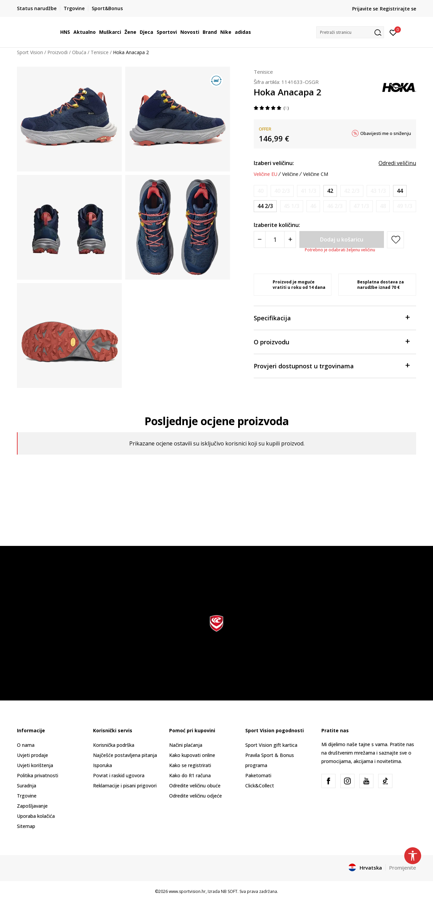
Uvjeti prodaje (32, 755)
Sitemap (26, 826)
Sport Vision (30, 52)
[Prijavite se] (393, 32)
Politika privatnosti (37, 775)
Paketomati (258, 775)
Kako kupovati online (192, 755)
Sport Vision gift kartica (271, 745)
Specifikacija (331, 317)
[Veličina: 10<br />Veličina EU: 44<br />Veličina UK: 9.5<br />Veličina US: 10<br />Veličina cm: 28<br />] (400, 191)
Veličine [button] (290, 174)
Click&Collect (259, 785)
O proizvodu (331, 341)
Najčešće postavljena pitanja (125, 755)
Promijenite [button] (402, 867)
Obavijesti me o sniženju (385, 133)
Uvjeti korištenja (35, 765)
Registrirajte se (398, 8)
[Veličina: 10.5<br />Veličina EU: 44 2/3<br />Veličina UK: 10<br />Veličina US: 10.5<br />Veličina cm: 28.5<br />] (265, 206)
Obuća (79, 52)
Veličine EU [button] (265, 174)
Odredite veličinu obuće (195, 785)
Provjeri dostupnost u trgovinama (331, 365)
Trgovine (27, 795)
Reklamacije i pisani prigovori (125, 785)
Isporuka (102, 765)
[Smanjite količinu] (260, 239)
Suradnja (26, 785)
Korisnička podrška (113, 745)
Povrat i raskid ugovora (118, 775)
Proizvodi (57, 52)
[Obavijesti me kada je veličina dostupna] (260, 191)
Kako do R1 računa (190, 775)
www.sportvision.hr (187, 891)
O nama (26, 745)
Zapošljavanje (32, 806)
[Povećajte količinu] (290, 239)
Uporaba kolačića (36, 816)
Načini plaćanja (185, 745)
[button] (350, 32)
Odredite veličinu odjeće (195, 795)
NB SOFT (229, 891)
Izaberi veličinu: (274, 163)
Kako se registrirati (190, 765)
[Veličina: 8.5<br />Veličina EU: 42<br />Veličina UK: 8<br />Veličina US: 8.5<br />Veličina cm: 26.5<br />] (330, 191)
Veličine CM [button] (315, 174)
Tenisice (100, 52)
